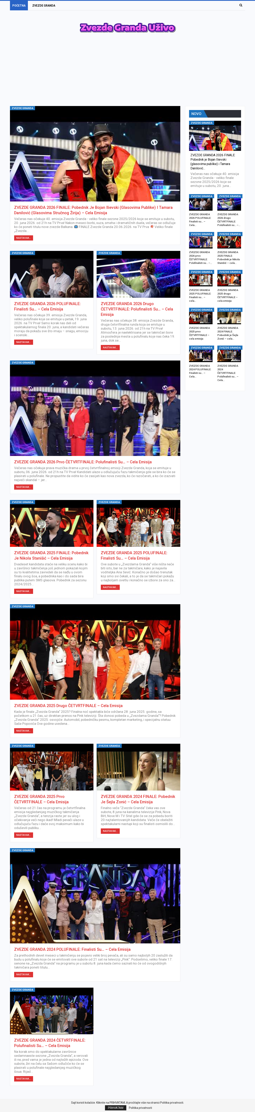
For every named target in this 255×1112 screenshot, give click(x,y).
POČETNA (19, 5)
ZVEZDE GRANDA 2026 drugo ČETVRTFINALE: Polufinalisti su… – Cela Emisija (137, 309)
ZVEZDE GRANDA (43, 5)
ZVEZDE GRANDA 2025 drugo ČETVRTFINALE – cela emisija (68, 705)
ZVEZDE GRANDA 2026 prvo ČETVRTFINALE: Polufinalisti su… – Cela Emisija (83, 462)
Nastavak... (23, 238)
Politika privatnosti (140, 1107)
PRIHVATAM (115, 1107)
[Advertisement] (127, 74)
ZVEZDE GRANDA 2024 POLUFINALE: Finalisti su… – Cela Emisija (72, 949)
